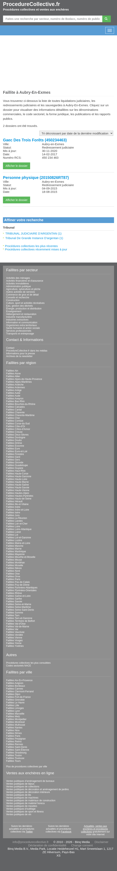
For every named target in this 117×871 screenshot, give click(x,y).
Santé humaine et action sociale (23, 328)
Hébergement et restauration (21, 314)
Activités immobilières (17, 283)
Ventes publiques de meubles (21, 806)
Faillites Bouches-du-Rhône (20, 404)
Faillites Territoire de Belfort (20, 621)
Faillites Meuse (14, 559)
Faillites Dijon (13, 694)
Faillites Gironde (14, 462)
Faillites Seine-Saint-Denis (20, 609)
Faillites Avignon (14, 683)
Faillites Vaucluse (15, 632)
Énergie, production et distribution (24, 308)
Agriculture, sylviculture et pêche (23, 289)
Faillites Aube (13, 393)
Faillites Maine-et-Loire (18, 543)
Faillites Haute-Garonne (18, 476)
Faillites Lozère (14, 540)
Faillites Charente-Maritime (20, 415)
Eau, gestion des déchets (19, 305)
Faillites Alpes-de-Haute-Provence (24, 379)
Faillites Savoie (14, 601)
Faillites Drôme (14, 443)
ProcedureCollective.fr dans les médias (26, 350)
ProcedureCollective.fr (31, 4)
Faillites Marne (14, 548)
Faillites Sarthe (14, 598)
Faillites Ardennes (15, 387)
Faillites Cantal (14, 409)
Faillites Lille (12, 705)
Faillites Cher (13, 418)
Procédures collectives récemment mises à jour (36, 249)
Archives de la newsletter (19, 356)
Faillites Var (12, 629)
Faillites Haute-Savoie (17, 487)
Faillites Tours (13, 761)
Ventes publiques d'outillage (20, 808)
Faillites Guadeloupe (17, 465)
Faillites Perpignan (16, 738)
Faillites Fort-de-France (18, 697)
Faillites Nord (13, 571)
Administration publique (18, 286)
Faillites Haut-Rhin (16, 470)
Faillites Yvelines (15, 646)
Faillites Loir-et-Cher (17, 523)
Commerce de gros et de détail (22, 294)
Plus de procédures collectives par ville (26, 766)
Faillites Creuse (14, 432)
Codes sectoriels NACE (18, 665)
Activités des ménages (18, 278)
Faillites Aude (13, 395)
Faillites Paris (13, 579)
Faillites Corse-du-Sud (18, 423)
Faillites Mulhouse (15, 724)
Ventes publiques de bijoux (20, 783)
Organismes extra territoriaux (21, 325)
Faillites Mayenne (15, 554)
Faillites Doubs (14, 440)
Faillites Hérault (14, 501)
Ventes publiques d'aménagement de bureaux (30, 781)
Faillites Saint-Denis (16, 747)
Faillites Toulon (14, 755)
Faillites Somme (14, 612)
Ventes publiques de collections (22, 786)
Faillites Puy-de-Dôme (17, 584)
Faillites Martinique (16, 551)
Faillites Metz (13, 716)
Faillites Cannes (14, 688)
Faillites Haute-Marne (17, 482)
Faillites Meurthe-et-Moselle (20, 557)
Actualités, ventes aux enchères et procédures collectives (94, 829)
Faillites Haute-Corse (17, 473)
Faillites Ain (12, 370)
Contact (10, 348)
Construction (12, 300)
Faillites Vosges (14, 640)
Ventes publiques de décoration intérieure (28, 792)
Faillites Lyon (13, 711)
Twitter (29, 831)
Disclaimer (101, 842)
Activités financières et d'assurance (24, 280)
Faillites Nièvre (14, 568)
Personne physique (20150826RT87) (36, 177)
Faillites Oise (13, 573)
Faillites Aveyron (14, 398)
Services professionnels (18, 330)
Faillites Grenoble (15, 699)
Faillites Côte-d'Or (15, 426)
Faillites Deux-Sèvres (17, 434)
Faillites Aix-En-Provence (19, 680)
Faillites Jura (12, 515)
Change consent (82, 845)
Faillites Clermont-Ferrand (20, 691)
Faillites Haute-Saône (17, 484)
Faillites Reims (14, 741)
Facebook (66, 831)
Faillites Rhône (14, 593)
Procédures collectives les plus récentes (31, 246)
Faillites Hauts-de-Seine (18, 498)
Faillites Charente (15, 412)
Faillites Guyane (14, 468)
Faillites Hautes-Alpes (17, 493)
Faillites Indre (13, 507)
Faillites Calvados (15, 407)
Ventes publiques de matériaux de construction (30, 800)
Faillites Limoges (15, 708)
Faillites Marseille (15, 713)
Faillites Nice (13, 730)
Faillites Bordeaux (15, 686)
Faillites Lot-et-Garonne (18, 537)
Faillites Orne (13, 576)
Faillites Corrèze (14, 420)
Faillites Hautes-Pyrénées (19, 495)
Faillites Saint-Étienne (17, 749)
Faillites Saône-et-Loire (18, 596)
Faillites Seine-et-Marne (18, 604)
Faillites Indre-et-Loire (17, 509)
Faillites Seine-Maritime (18, 607)
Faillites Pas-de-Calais (18, 582)
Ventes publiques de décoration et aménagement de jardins (37, 789)
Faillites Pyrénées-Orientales (21, 590)
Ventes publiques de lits (18, 795)
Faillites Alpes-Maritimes (19, 381)
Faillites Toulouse (15, 758)
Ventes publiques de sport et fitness (25, 811)
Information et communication (21, 322)
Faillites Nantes (14, 727)
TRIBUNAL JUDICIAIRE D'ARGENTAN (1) (33, 233)
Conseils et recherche (17, 297)
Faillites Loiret (13, 532)
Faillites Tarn (12, 615)
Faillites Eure (13, 448)
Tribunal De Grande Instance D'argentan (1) (34, 238)
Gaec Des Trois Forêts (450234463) (35, 140)
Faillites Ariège (14, 390)
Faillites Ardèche (15, 384)
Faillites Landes (14, 521)
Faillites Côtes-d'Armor (18, 429)
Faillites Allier (13, 376)
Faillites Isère (13, 512)
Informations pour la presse (20, 353)
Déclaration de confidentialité (47, 845)
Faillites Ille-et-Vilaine (17, 504)
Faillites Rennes (14, 744)
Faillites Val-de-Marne (17, 626)
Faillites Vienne (14, 637)
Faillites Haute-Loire (16, 479)
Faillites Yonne (13, 643)
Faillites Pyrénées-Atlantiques (21, 587)
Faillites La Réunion (16, 518)
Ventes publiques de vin (18, 814)
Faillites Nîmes (14, 733)
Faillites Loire (13, 526)
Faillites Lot (12, 534)
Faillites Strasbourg (16, 752)
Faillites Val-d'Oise (16, 623)
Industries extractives (17, 319)
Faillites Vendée (14, 634)
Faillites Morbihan (15, 562)
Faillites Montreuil (15, 722)
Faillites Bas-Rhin (15, 401)
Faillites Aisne (13, 373)
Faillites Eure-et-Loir (16, 451)
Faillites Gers (13, 459)
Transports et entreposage (20, 333)
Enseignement (13, 311)
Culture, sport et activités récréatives (25, 303)
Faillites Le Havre (15, 702)
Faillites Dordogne (15, 437)
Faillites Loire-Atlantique (18, 529)
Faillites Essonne (15, 445)
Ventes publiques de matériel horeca (25, 803)
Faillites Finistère (15, 454)
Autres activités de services (20, 292)
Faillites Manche (14, 546)
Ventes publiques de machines (22, 797)
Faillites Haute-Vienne (17, 490)
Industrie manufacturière (19, 317)
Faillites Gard (13, 457)
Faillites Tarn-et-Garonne (19, 618)
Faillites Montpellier (16, 719)
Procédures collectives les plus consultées (28, 662)
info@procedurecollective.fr (30, 842)
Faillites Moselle (14, 565)
